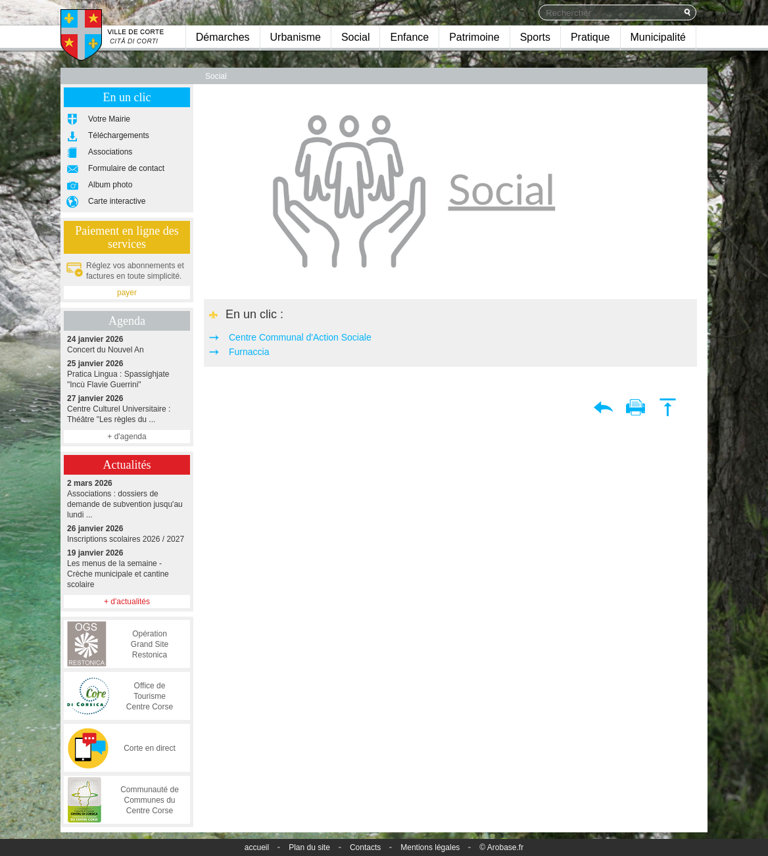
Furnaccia (249, 351)
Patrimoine (474, 37)
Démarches (223, 37)
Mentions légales (430, 847)
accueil (257, 847)
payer (127, 292)
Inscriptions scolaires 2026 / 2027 (127, 533)
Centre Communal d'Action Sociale (300, 337)
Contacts (365, 847)
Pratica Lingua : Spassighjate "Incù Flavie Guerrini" (127, 373)
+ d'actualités (127, 601)
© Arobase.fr (501, 847)
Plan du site (309, 847)
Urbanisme (295, 37)
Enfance (409, 37)
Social (355, 37)
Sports (535, 37)
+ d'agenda (126, 436)
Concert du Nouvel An (127, 344)
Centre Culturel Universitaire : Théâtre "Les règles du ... (127, 408)
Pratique (590, 37)
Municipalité (658, 37)
